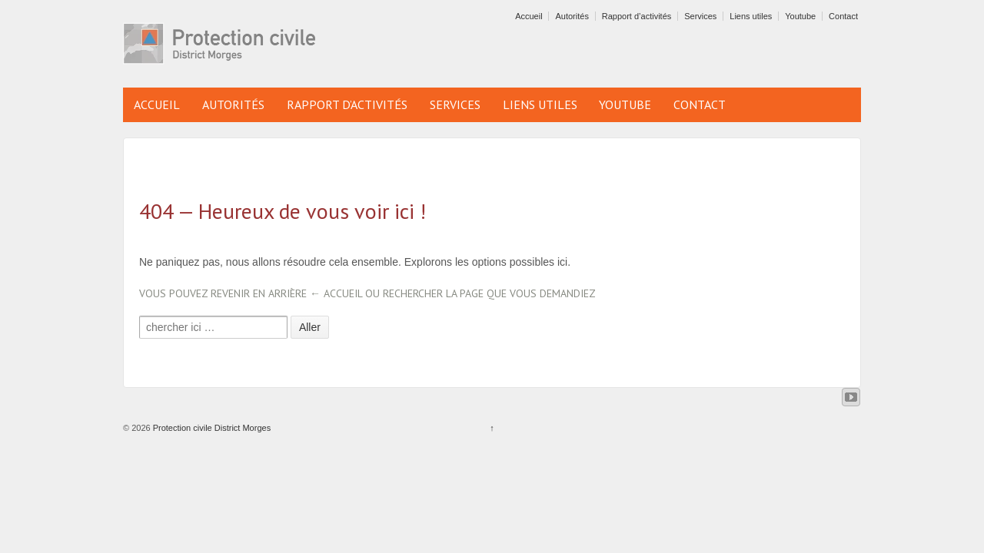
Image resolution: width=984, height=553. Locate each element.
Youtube (800, 16)
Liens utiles (751, 16)
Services (700, 16)
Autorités (571, 16)
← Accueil (336, 293)
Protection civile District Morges (211, 427)
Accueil (528, 16)
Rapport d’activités (637, 16)
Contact (843, 16)
